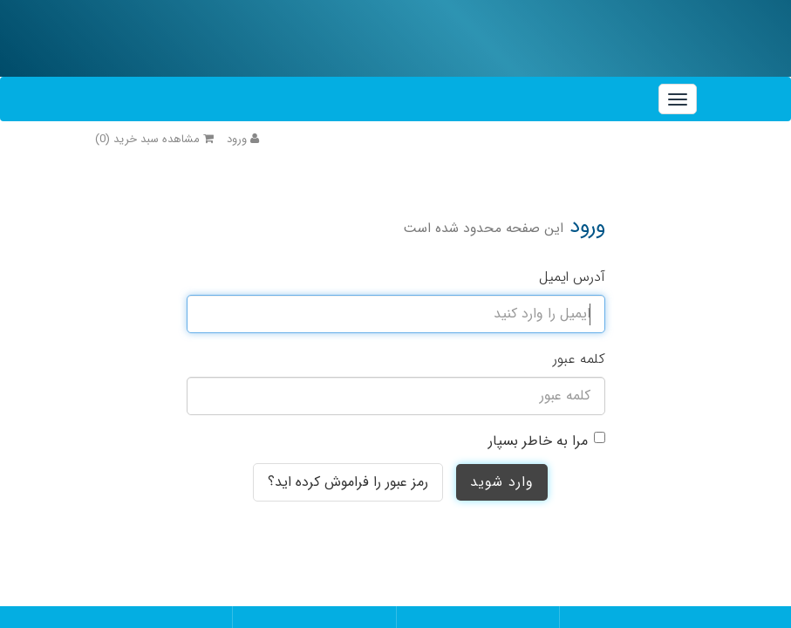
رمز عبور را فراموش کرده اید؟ (348, 482)
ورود (243, 139)
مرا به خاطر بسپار (538, 441)
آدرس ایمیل (572, 277)
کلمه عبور (579, 359)
